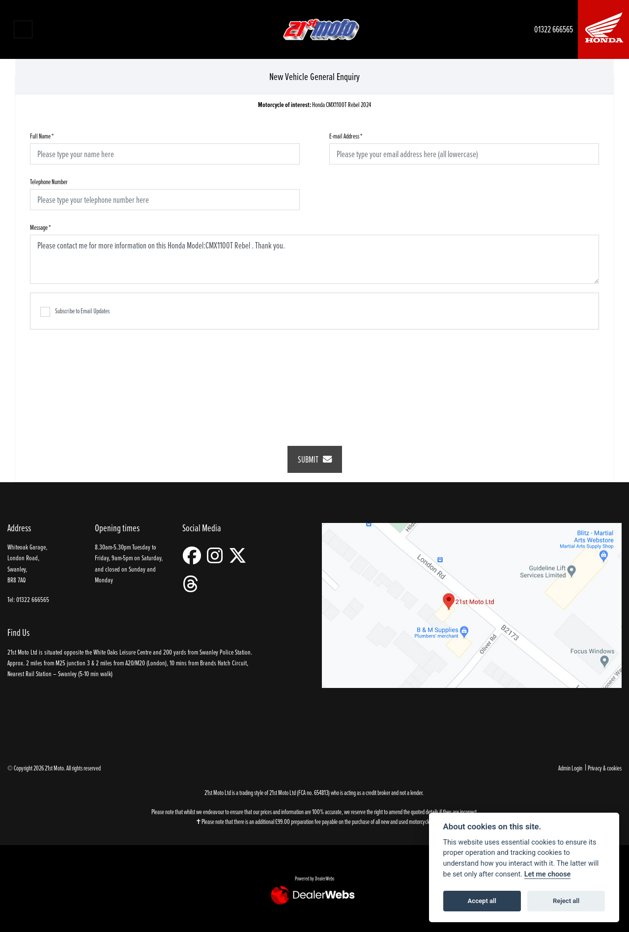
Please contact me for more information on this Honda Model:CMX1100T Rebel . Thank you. (314, 259)
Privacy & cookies (605, 767)
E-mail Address (345, 135)
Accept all (482, 901)
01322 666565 (553, 29)
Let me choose (547, 874)
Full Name (42, 135)
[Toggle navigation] (23, 29)
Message (40, 227)
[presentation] (314, 381)
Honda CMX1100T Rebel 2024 (314, 105)
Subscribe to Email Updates (75, 311)
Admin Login (570, 767)
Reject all (566, 901)
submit (315, 459)
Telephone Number (49, 181)
